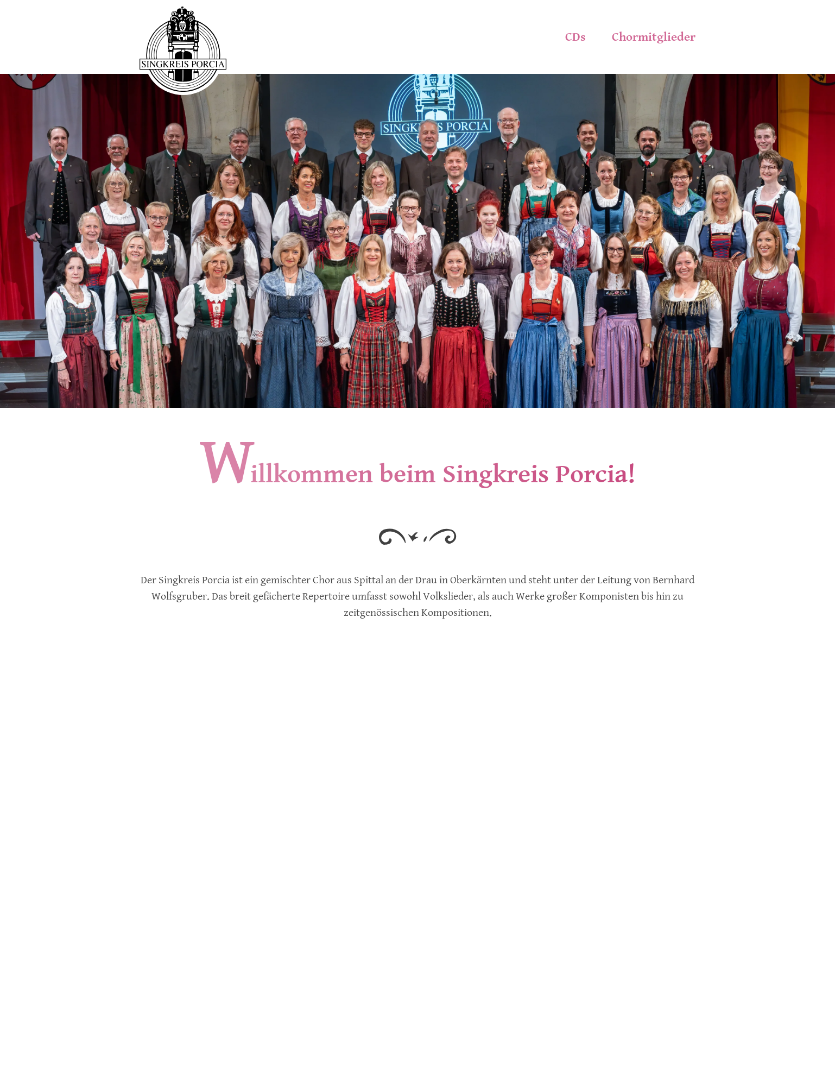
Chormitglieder (653, 37)
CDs (575, 37)
